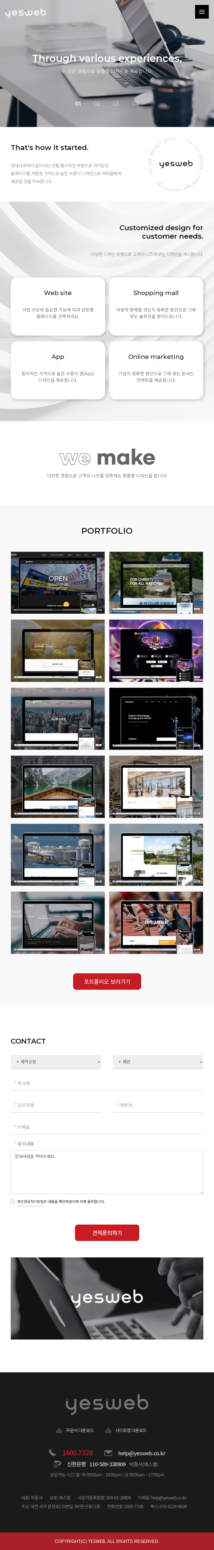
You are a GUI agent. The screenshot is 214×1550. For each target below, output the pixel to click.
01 (78, 103)
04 (135, 103)
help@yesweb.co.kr (141, 1453)
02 (96, 103)
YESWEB (96, 1541)
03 (116, 103)
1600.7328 (77, 1452)
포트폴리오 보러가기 (107, 981)
